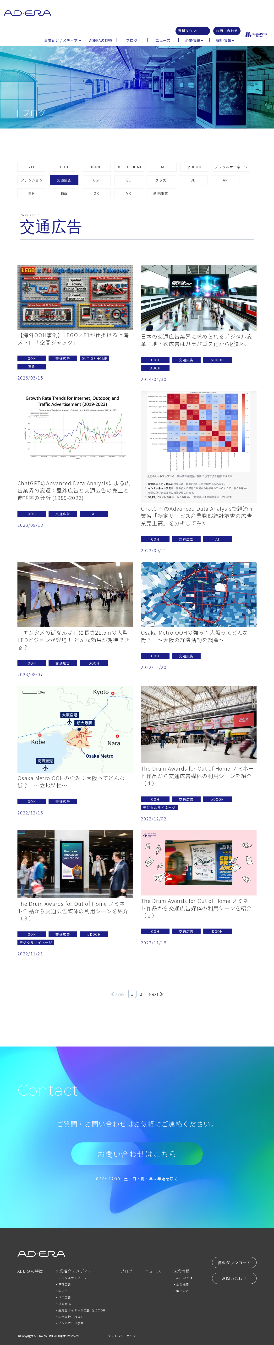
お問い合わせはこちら (137, 1153)
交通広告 (64, 180)
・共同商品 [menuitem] (63, 1304)
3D (193, 180)
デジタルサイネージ (231, 166)
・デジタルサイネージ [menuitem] (71, 1278)
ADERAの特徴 (100, 41)
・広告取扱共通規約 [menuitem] (69, 1317)
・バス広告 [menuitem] (63, 1297)
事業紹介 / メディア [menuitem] (73, 1271)
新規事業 (160, 193)
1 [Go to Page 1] (132, 994)
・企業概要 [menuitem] (181, 1284)
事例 (32, 193)
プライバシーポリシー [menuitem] (123, 1336)
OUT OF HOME (129, 166)
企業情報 (192, 41)
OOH (64, 166)
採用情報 (223, 41)
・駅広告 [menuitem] (61, 1291)
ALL (31, 166)
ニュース (162, 41)
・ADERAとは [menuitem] (183, 1278)
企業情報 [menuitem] (181, 1271)
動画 (64, 193)
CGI (96, 180)
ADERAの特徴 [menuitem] (30, 1271)
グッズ (160, 180)
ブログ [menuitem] (127, 1271)
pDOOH (195, 166)
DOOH (96, 166)
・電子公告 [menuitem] (181, 1291)
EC (128, 180)
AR (225, 180)
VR (128, 193)
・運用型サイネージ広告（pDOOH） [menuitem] (81, 1310)
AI (162, 166)
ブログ (131, 41)
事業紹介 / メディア (61, 41)
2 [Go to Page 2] (141, 994)
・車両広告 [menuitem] (63, 1284)
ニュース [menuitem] (153, 1271)
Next (156, 994)
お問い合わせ (225, 31)
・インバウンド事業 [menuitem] (69, 1323)
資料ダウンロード (187, 31)
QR (96, 193)
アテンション (32, 180)
